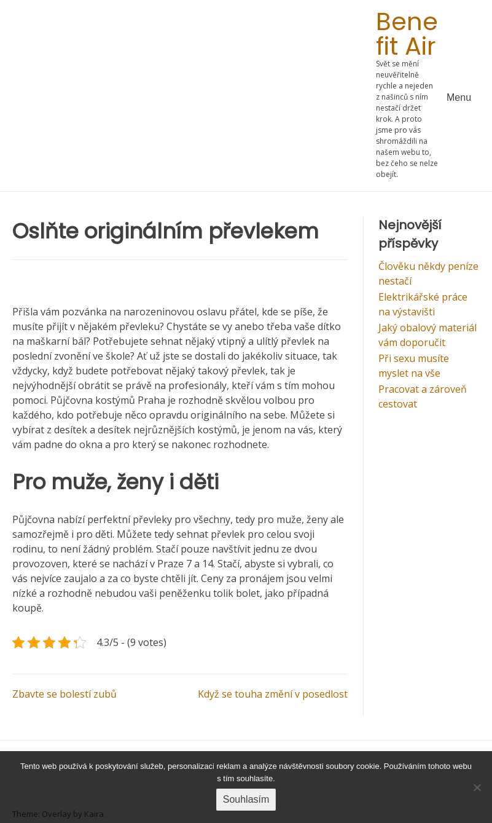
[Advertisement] (194, 96)
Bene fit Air (407, 33)
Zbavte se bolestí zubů (64, 694)
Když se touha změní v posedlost (273, 694)
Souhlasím (246, 799)
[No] (477, 787)
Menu (459, 97)
